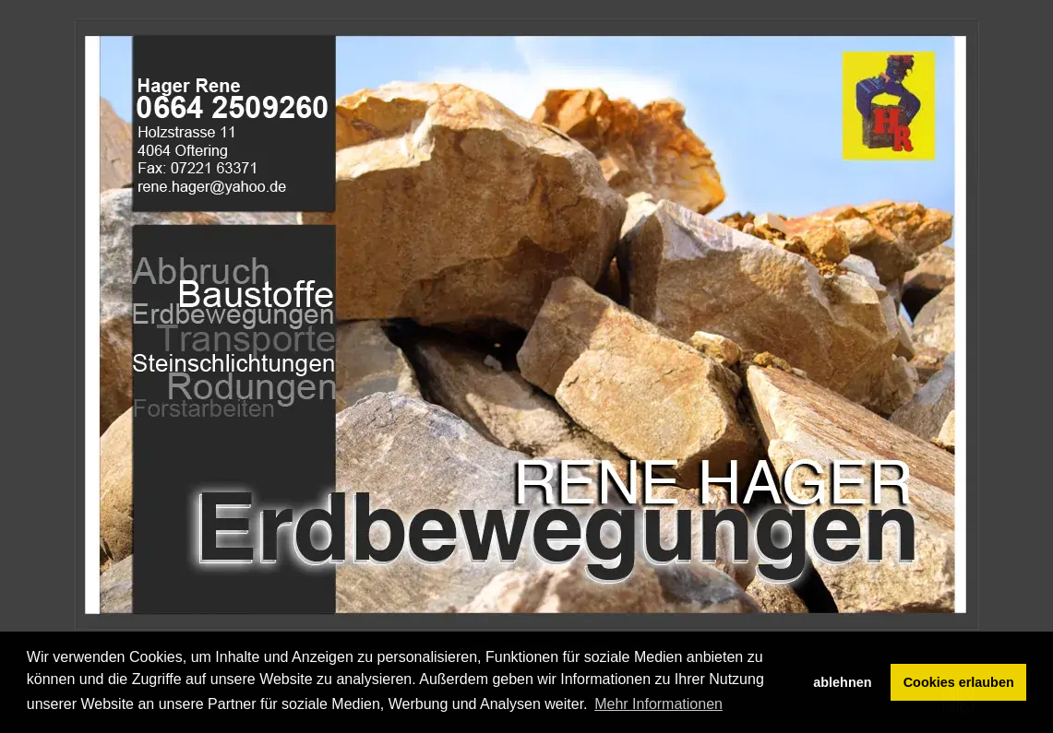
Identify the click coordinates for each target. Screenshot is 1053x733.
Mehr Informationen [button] (658, 704)
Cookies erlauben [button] (958, 682)
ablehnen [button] (842, 682)
